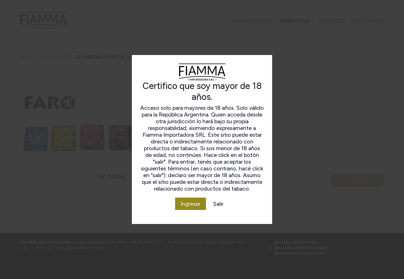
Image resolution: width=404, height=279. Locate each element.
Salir (218, 203)
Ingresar (190, 203)
